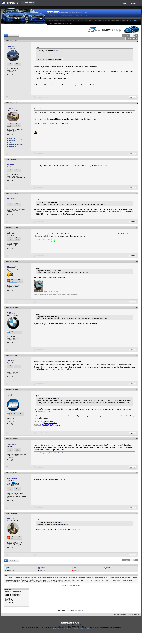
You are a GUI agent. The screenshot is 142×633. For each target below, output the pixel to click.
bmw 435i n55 (116, 579)
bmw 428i (57, 579)
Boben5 (10, 233)
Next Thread (76, 585)
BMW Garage (53, 15)
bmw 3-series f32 (9, 579)
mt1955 (10, 198)
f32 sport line (11, 581)
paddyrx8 (11, 108)
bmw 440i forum (9, 580)
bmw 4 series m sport (38, 579)
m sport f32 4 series (48, 581)
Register (133, 3)
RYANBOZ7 (12, 478)
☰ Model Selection (28, 3)
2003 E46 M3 (11, 141)
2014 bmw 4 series (36, 577)
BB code (7, 598)
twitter (8, 567)
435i (99, 577)
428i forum (95, 577)
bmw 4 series (17, 579)
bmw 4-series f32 (49, 579)
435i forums (111, 577)
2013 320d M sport (12, 139)
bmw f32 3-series (33, 580)
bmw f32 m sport (52, 580)
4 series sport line (72, 577)
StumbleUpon (10, 570)
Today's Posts (78, 15)
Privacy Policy (56, 628)
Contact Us (116, 614)
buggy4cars (12, 444)
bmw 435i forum (98, 579)
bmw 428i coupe (64, 579)
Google (108, 567)
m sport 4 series (19, 581)
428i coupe (89, 577)
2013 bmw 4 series (17, 577)
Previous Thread (67, 585)
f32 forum (123, 580)
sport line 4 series (58, 581)
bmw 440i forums (18, 580)
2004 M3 (9, 143)
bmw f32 (25, 580)
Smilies (6, 599)
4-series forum (81, 577)
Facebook (42, 567)
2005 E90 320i (11, 147)
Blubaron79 (12, 267)
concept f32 (89, 580)
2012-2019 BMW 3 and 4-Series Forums (89, 20)
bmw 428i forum (74, 579)
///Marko (11, 313)
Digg (74, 567)
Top (139, 614)
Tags (5, 575)
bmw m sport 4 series (70, 580)
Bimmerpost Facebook (50, 423)
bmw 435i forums (107, 579)
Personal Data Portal (84, 628)
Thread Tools (131, 38)
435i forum (104, 577)
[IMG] (6, 601)
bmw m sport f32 (81, 580)
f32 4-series (107, 580)
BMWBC (10, 360)
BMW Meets (62, 15)
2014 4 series (26, 577)
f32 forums (129, 580)
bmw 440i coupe (130, 579)
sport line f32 (67, 581)
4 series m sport (62, 577)
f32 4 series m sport (98, 580)
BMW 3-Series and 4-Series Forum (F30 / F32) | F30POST (63, 20)
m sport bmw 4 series (30, 581)
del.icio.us (42, 570)
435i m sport (117, 577)
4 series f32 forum (53, 577)
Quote (132, 97)
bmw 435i (81, 579)
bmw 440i (123, 579)
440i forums (134, 577)
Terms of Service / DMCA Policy (69, 628)
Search (86, 15)
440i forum (127, 577)
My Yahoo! (76, 570)
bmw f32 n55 (60, 580)
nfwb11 (10, 518)
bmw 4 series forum (27, 579)
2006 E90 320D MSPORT (14, 145)
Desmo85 (11, 46)
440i (123, 577)
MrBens (10, 164)
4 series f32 (44, 577)
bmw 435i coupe (88, 579)
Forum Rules (8, 605)
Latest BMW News (47, 421)
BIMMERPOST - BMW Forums (128, 614)
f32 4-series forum (115, 580)
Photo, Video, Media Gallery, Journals (114, 20)
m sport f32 (39, 581)
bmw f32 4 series (42, 580)
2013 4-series (8, 577)
